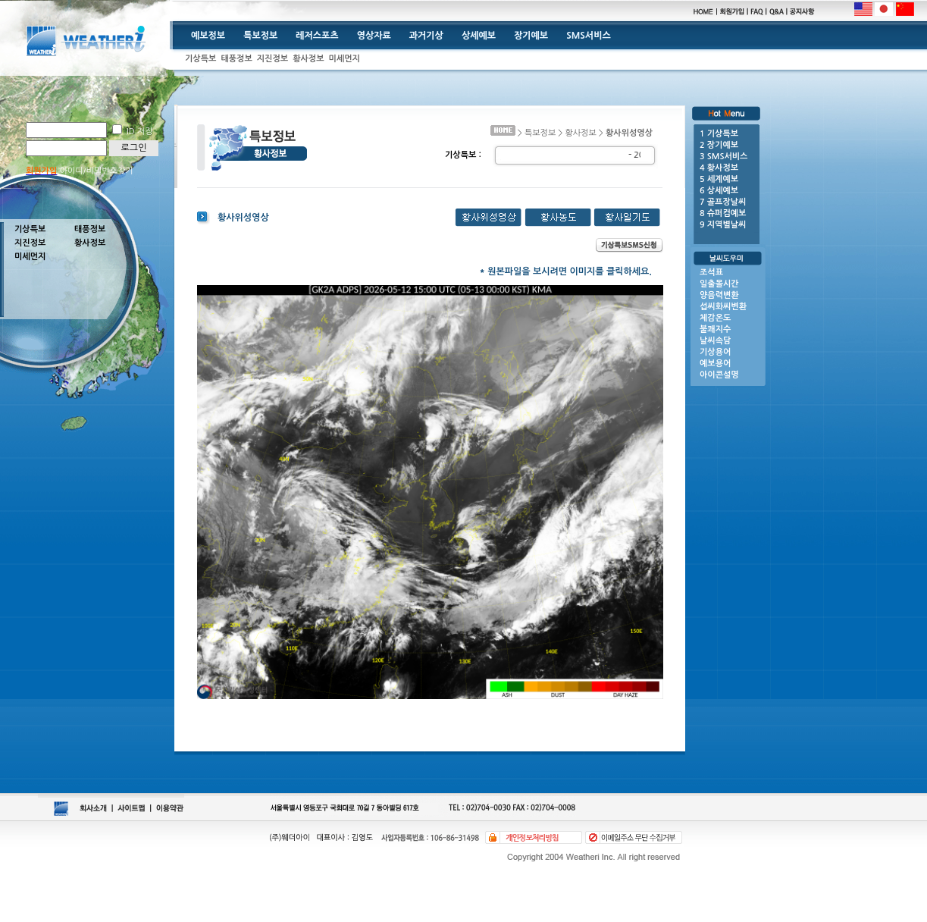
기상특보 (200, 59)
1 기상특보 (719, 134)
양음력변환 (719, 295)
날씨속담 (715, 341)
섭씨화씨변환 (723, 307)
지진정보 (272, 59)
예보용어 (715, 363)
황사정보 (308, 59)
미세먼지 (344, 59)
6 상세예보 (719, 191)
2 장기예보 (719, 145)
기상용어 (715, 352)
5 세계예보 (719, 179)
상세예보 (479, 35)
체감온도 (715, 318)
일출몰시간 (719, 284)
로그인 (134, 147)
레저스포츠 (317, 35)
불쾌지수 (715, 329)
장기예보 (531, 35)
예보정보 (208, 35)
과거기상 (426, 35)
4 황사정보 (719, 168)
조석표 (711, 272)
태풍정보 (236, 59)
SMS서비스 (588, 35)
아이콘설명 (719, 375)
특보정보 (260, 35)
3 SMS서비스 (723, 156)
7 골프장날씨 (723, 202)
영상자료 (374, 35)
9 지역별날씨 (723, 225)
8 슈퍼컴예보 (723, 213)
